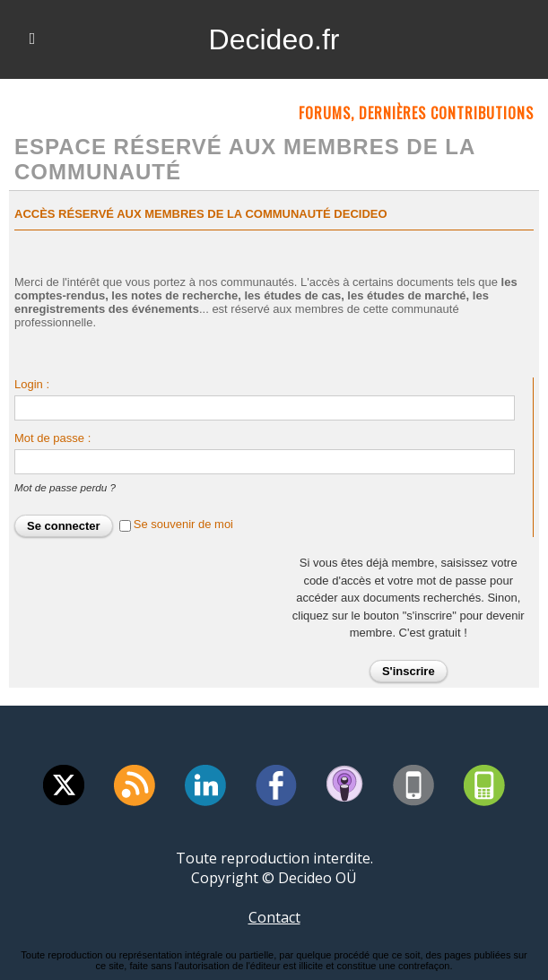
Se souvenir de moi (183, 524)
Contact (274, 917)
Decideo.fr (274, 39)
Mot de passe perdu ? (65, 487)
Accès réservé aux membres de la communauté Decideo (200, 214)
